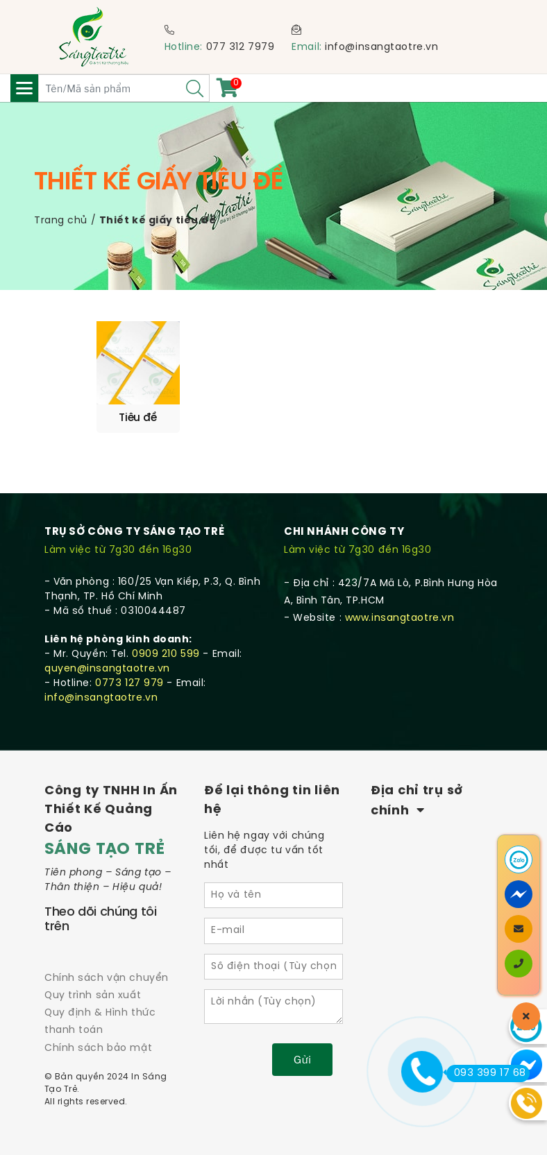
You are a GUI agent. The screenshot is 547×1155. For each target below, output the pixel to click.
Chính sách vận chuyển (106, 973)
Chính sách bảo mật (98, 1043)
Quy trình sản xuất (92, 991)
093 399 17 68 (486, 1073)
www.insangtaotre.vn (400, 613)
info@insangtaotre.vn (381, 47)
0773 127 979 (129, 679)
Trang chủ (60, 221)
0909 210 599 (166, 649)
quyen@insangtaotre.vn (107, 664)
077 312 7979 (240, 47)
